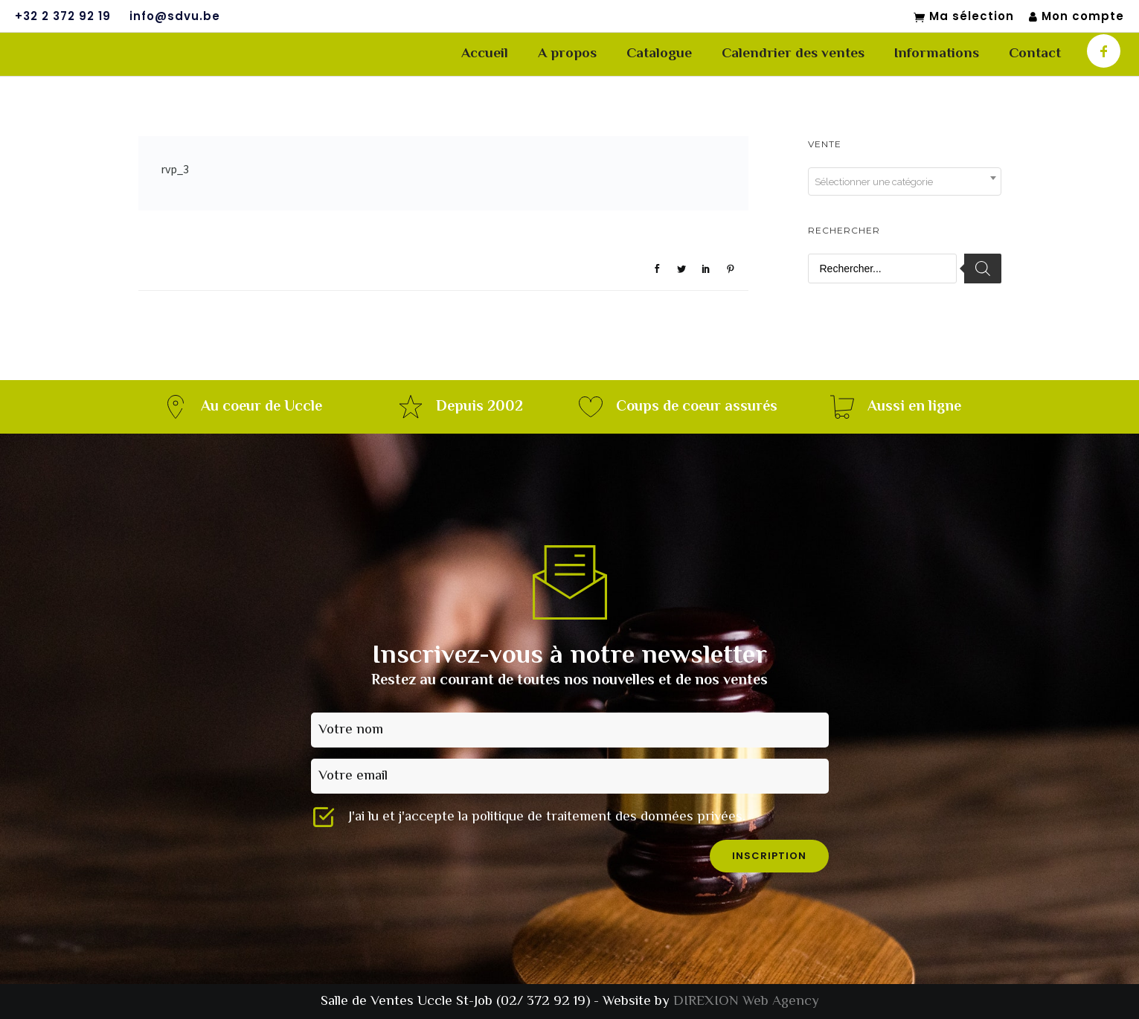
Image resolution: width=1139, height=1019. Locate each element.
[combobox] (904, 181)
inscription (769, 856)
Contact (1035, 54)
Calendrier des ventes (793, 54)
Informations (936, 54)
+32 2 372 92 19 (63, 16)
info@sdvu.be (174, 16)
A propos (567, 54)
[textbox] (905, 182)
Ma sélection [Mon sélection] (964, 17)
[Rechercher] (982, 268)
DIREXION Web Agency (746, 1001)
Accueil (484, 54)
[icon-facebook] (1103, 51)
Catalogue (659, 54)
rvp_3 (175, 168)
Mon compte (1076, 16)
